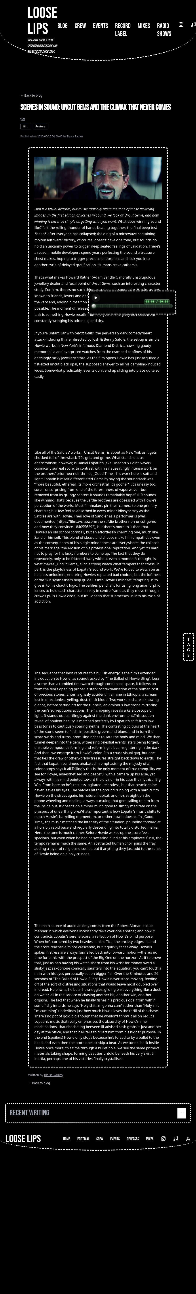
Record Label (123, 30)
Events (100, 26)
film (25, 126)
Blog (62, 26)
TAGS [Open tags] (188, 647)
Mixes (144, 26)
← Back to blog (31, 95)
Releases (133, 1139)
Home (66, 1139)
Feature (40, 126)
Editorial (83, 1139)
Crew (80, 26)
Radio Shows (164, 30)
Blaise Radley (75, 136)
